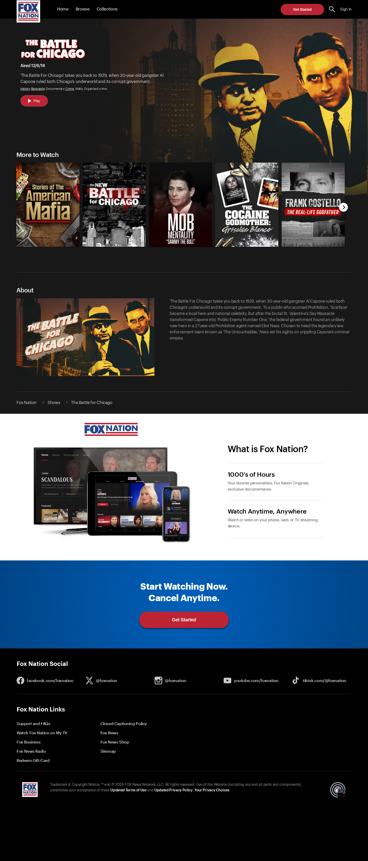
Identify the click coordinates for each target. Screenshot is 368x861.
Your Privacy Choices (211, 790)
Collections (107, 9)
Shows (54, 403)
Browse (82, 9)
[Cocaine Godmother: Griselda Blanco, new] (246, 245)
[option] (46, 202)
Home (62, 9)
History (25, 88)
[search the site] (332, 9)
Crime (69, 88)
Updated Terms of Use (128, 790)
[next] (343, 207)
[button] (332, 9)
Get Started (302, 9)
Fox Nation (27, 403)
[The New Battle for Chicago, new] (114, 245)
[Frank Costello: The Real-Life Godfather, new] (313, 245)
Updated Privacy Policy (173, 790)
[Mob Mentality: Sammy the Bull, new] (180, 245)
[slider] (178, 202)
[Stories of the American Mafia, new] (47, 245)
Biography (38, 88)
